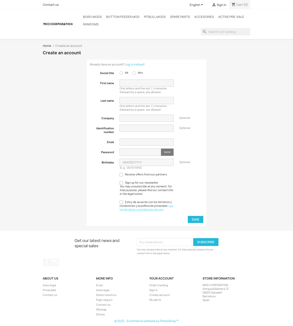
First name (107, 83)
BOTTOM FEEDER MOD (123, 17)
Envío (99, 285)
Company (107, 118)
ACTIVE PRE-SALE (231, 17)
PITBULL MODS (155, 17)
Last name (107, 100)
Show (167, 152)
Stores (100, 314)
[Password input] (140, 152)
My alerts (155, 300)
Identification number (105, 130)
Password (107, 152)
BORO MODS (92, 17)
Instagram (55, 262)
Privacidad (49, 290)
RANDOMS (91, 24)
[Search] (225, 31)
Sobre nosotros (106, 295)
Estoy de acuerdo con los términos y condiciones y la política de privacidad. (146, 205)
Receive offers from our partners (143, 174)
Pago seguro (104, 300)
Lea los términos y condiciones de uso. (146, 207)
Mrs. (138, 73)
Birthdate (108, 162)
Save (195, 219)
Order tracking (158, 285)
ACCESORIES (204, 17)
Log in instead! (135, 64)
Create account (159, 295)
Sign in (153, 290)
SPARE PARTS (180, 17)
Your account (161, 278)
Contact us (51, 5)
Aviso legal (49, 285)
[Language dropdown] (197, 5)
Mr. (124, 73)
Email (110, 142)
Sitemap (101, 309)
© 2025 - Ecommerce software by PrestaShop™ (146, 321)
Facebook (47, 262)
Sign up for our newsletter (146, 188)
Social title (107, 73)
